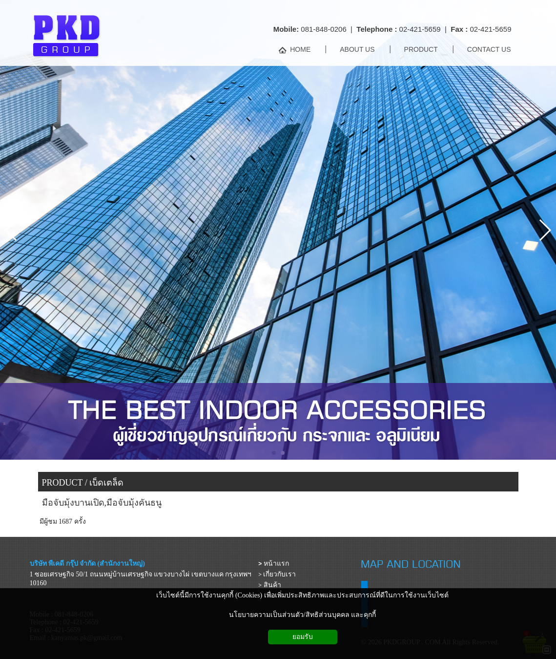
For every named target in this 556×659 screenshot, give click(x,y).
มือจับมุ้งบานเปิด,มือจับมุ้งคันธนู (102, 503)
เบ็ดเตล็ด (106, 483)
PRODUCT (62, 483)
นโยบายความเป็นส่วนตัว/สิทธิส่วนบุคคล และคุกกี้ (302, 614)
